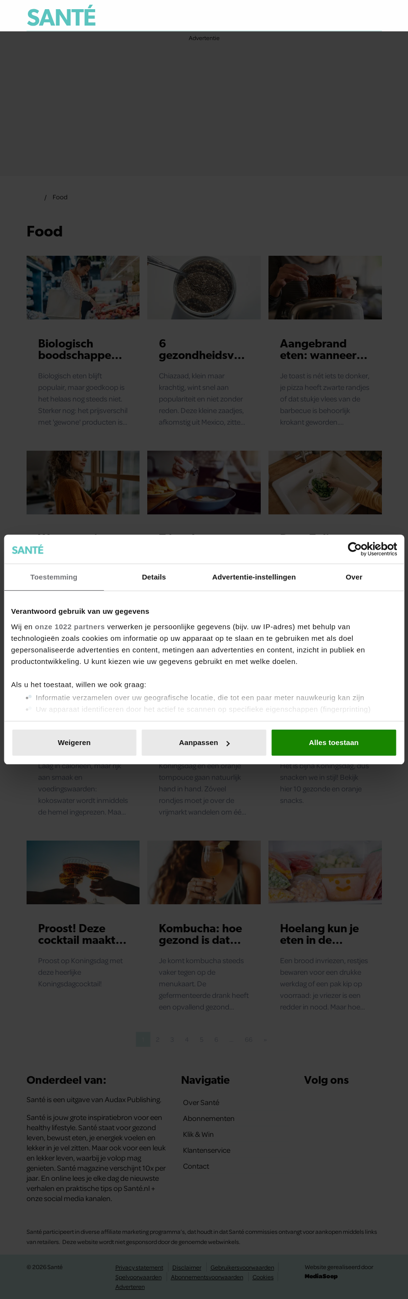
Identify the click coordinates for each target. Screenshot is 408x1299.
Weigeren (74, 742)
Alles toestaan (334, 742)
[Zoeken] (374, 16)
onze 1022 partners (70, 626)
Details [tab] (154, 577)
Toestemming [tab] (54, 577)
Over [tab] (354, 577)
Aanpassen (204, 742)
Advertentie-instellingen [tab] (253, 577)
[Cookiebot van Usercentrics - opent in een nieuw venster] (354, 549)
